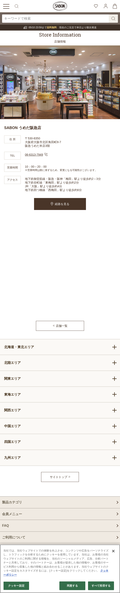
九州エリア (60, 457)
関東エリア (60, 378)
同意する (72, 585)
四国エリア (60, 442)
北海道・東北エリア (60, 347)
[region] (60, 568)
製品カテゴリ (12, 502)
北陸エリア (60, 362)
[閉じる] (113, 551)
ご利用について (13, 537)
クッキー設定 (16, 585)
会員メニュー (12, 514)
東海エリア (60, 394)
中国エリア (60, 426)
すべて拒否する (101, 585)
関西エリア (60, 410)
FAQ (5, 525)
